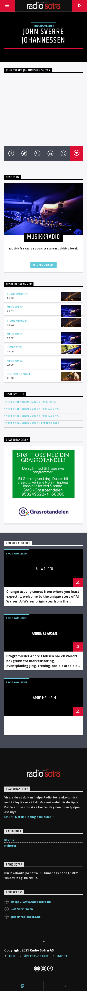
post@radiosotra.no (26, 917)
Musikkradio (15, 307)
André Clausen (44, 633)
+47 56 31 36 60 (22, 909)
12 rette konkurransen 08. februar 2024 (31, 416)
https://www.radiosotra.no (31, 902)
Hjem (12, 956)
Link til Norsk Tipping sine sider (29, 817)
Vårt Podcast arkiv (36, 956)
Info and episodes (43, 265)
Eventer (10, 839)
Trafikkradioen (17, 294)
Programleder (43, 26)
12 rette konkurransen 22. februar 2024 (31, 409)
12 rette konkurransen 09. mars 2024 (30, 402)
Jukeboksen (14, 347)
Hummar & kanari (18, 374)
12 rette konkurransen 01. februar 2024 (31, 423)
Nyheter (10, 846)
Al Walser (44, 569)
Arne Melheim (44, 698)
